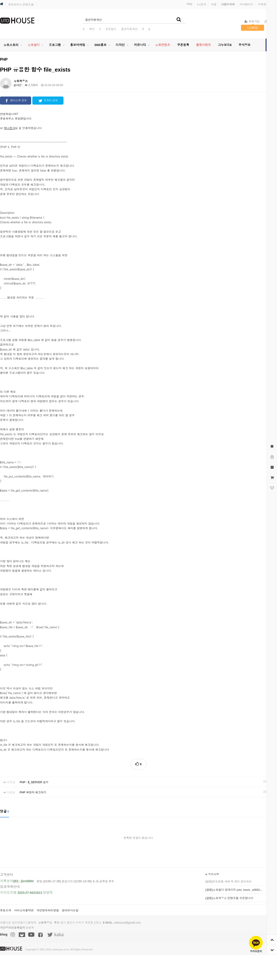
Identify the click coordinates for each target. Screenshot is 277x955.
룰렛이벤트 (203, 45)
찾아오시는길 (70, 910)
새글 (214, 4)
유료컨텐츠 (162, 45)
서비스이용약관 (23, 910)
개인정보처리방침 (48, 910)
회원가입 (251, 21)
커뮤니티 (140, 45)
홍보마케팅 (77, 45)
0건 (18, 85)
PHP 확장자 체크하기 (33, 792)
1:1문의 (201, 4)
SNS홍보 (100, 45)
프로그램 (55, 45)
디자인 (120, 45)
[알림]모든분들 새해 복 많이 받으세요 (228, 881)
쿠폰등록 (183, 45)
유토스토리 (10, 45)
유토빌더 (34, 45)
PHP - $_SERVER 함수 (34, 782)
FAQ (189, 3)
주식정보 (244, 45)
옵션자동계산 (129, 29)
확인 (92, 29)
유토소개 (5, 910)
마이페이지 (246, 4)
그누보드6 (225, 45)
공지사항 (212, 874)
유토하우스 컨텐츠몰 (21, 4)
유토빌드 (110, 29)
